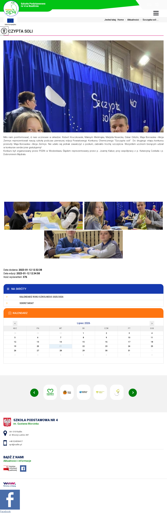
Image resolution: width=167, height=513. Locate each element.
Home (120, 20)
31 (129, 351)
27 (38, 351)
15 (83, 342)
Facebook (5, 511)
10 (129, 337)
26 (15, 351)
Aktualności (131, 20)
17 (129, 342)
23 (106, 346)
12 (15, 342)
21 (61, 346)
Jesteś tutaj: (110, 20)
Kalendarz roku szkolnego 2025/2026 (41, 297)
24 (129, 346)
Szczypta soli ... (149, 20)
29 (83, 351)
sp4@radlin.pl (149, 5)
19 (15, 346)
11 (152, 337)
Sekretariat (27, 303)
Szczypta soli (18, 31)
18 (152, 342)
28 (61, 351)
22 (83, 346)
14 (61, 342)
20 (38, 346)
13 (38, 342)
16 (106, 342)
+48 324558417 (157, 4)
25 (152, 346)
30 (106, 351)
